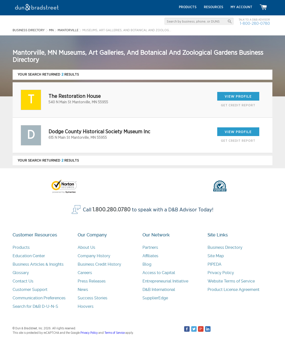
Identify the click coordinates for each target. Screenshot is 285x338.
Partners (150, 247)
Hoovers (86, 306)
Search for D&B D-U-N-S (35, 306)
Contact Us (23, 281)
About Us (86, 247)
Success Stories (92, 298)
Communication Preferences (39, 298)
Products (21, 247)
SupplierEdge (155, 298)
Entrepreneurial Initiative (165, 281)
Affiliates (150, 256)
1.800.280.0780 (112, 210)
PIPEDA (214, 264)
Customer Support (30, 289)
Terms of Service (114, 332)
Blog (146, 264)
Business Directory (225, 247)
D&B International (158, 289)
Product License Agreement (234, 289)
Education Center (29, 256)
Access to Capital (158, 272)
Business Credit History (99, 264)
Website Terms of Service (231, 281)
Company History (94, 256)
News (83, 289)
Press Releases (92, 281)
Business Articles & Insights (38, 264)
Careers (85, 272)
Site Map (216, 256)
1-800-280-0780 (255, 23)
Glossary (21, 272)
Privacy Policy (221, 272)
